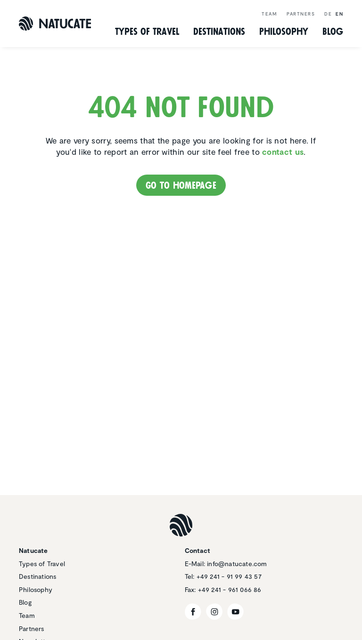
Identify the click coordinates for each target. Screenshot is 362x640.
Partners (301, 13)
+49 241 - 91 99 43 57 (229, 576)
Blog (332, 31)
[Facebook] (193, 611)
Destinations (37, 576)
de (328, 13)
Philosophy (35, 589)
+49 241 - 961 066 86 (230, 589)
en (339, 13)
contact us (283, 151)
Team (269, 13)
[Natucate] (55, 23)
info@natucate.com (237, 564)
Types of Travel (147, 31)
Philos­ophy (283, 31)
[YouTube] (235, 611)
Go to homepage (181, 185)
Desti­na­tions (219, 31)
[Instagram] (214, 611)
